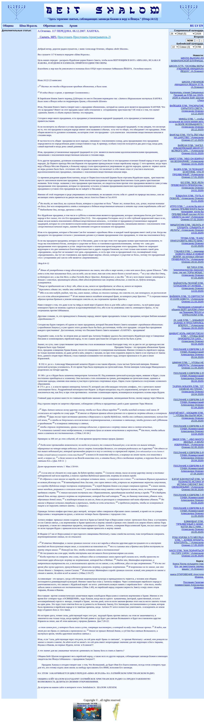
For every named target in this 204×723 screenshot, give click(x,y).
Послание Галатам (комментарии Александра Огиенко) (189, 585)
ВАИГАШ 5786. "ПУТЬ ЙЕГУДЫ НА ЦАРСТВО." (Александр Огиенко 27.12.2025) (187, 137)
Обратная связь (53, 25)
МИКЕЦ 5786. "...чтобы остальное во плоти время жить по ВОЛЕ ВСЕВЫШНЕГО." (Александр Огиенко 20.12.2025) (186, 124)
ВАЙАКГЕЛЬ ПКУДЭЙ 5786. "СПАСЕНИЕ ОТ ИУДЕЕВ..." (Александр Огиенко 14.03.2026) (188, 287)
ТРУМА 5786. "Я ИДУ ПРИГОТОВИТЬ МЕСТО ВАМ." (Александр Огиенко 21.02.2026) (187, 242)
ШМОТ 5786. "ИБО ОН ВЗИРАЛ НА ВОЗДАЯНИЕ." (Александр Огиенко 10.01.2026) (186, 161)
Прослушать (65, 36)
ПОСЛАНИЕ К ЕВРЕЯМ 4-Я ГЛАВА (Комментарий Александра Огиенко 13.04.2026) (189, 430)
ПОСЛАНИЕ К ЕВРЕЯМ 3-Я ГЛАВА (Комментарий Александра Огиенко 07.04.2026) (189, 403)
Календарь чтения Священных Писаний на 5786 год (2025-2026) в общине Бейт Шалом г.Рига (187, 96)
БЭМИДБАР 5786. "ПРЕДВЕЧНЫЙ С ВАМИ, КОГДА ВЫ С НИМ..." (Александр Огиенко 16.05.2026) (190, 526)
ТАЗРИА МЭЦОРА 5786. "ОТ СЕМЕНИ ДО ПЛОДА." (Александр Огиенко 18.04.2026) (188, 390)
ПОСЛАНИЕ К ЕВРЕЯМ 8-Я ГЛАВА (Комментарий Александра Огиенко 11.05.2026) (189, 512)
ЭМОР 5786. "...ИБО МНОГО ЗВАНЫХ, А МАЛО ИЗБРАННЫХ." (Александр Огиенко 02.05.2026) (188, 443)
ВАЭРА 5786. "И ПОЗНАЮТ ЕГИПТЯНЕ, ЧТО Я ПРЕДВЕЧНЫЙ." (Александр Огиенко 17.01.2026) (188, 173)
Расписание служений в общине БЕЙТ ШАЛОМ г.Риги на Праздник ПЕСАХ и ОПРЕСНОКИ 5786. (188, 311)
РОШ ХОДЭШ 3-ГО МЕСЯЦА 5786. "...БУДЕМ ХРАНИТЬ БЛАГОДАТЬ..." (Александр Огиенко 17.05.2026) (188, 541)
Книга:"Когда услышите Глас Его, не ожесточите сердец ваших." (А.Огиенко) (188, 566)
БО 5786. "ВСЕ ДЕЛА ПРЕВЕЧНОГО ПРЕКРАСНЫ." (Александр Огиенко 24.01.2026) (187, 186)
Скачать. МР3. (47, 36)
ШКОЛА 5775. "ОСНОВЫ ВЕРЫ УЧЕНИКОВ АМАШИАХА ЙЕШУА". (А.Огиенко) (186, 69)
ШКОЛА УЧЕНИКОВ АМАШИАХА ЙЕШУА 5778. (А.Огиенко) (189, 84)
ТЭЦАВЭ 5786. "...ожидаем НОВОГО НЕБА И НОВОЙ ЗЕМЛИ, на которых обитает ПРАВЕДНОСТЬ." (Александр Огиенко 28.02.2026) (187, 256)
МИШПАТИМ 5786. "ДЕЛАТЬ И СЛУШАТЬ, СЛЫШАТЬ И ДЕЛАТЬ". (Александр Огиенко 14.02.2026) (187, 228)
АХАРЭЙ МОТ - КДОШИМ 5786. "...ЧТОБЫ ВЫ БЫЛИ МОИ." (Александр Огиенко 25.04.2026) (186, 416)
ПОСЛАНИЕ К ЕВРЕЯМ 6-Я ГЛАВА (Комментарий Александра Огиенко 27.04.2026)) (189, 469)
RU (192, 25)
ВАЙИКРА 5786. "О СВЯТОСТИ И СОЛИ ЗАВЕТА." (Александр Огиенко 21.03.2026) (187, 299)
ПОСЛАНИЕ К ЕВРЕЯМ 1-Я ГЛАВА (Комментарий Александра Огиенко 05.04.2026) (189, 353)
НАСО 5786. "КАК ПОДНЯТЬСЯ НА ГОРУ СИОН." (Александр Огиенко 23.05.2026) (186, 553)
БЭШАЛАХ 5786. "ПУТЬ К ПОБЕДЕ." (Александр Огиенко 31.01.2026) (187, 198)
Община (8, 25)
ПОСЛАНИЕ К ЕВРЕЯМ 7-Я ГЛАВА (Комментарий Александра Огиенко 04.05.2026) (189, 499)
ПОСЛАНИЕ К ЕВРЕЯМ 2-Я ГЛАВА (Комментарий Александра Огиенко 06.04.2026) (189, 377)
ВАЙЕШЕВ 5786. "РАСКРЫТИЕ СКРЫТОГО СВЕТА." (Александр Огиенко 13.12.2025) (187, 109)
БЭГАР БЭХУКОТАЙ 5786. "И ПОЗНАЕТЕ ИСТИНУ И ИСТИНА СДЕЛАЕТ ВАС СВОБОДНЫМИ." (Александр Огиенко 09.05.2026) (188, 484)
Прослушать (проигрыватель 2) (92, 36)
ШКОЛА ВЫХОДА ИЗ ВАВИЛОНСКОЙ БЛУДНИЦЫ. (187, 59)
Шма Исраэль (28, 25)
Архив (73, 25)
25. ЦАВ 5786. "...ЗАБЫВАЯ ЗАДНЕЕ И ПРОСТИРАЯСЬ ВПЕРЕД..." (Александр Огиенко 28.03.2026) (189, 324)
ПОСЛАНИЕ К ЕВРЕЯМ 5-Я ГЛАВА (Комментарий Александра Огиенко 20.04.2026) (189, 456)
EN (201, 25)
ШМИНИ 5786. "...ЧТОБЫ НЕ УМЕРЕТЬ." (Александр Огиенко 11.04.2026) (188, 365)
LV (197, 25)
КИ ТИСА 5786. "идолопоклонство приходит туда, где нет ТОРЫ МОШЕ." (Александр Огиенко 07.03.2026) (188, 272)
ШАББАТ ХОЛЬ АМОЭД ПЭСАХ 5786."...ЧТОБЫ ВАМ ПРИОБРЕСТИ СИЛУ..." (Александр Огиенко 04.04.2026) (186, 338)
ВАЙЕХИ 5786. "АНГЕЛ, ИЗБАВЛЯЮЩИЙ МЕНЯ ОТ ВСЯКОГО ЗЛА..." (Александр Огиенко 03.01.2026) (188, 149)
